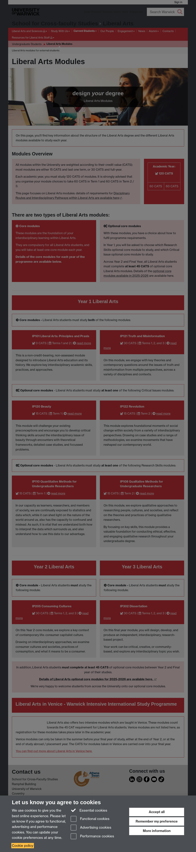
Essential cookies (89, 810)
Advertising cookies (91, 827)
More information (157, 831)
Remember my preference (157, 821)
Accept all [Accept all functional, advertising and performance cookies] (157, 812)
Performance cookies (92, 836)
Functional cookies (90, 819)
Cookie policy (22, 845)
